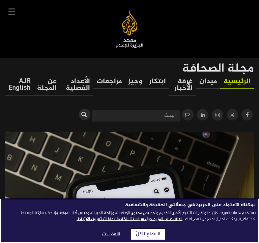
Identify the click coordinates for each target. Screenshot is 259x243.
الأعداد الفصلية (78, 85)
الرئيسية (237, 81)
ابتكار (157, 81)
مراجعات (109, 81)
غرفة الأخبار (183, 85)
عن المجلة (47, 85)
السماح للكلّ (148, 234)
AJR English (19, 85)
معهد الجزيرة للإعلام (130, 28)
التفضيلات (111, 234)
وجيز (135, 81)
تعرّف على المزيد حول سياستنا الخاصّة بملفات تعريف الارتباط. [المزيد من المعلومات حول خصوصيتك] (129, 219)
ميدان (208, 81)
